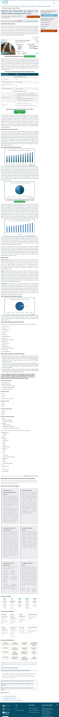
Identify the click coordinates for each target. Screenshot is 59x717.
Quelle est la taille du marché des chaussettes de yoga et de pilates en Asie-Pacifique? (20, 684)
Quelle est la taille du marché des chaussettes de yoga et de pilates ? (20, 670)
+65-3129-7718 (47, 715)
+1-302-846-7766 (47, 713)
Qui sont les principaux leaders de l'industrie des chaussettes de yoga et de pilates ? (20, 688)
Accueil (2, 6)
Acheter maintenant (49, 15)
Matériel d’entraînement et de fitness (43, 6)
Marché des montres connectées (10, 698)
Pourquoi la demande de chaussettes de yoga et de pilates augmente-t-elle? (20, 680)
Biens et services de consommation (12, 6)
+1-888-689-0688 (48, 712)
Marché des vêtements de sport (10, 696)
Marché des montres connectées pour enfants (13, 700)
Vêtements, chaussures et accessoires (27, 6)
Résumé (19, 20)
